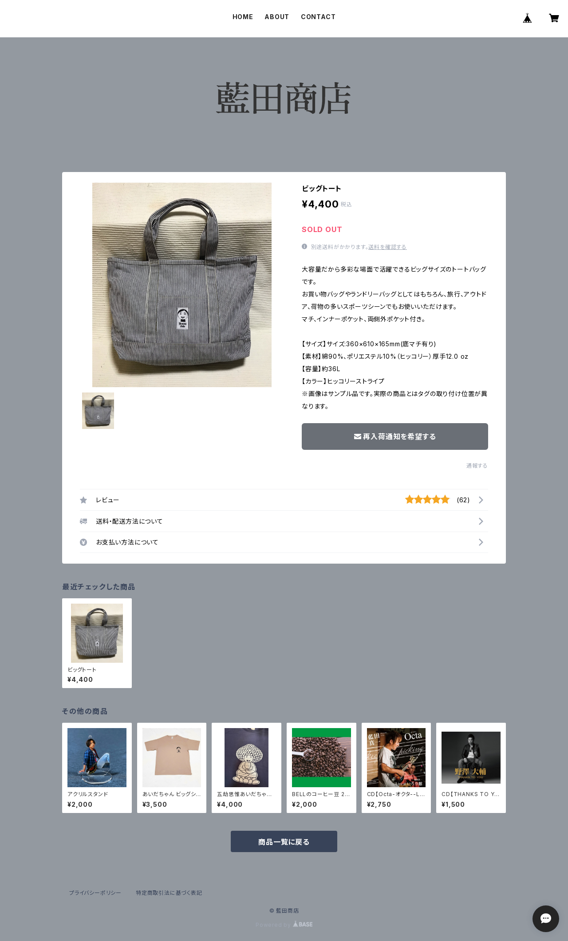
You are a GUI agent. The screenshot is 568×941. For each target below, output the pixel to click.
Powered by (284, 924)
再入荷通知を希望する (395, 436)
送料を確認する (387, 247)
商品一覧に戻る (284, 841)
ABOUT (276, 16)
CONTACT (318, 16)
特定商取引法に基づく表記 (169, 892)
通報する (477, 465)
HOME (243, 16)
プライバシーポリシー (95, 892)
